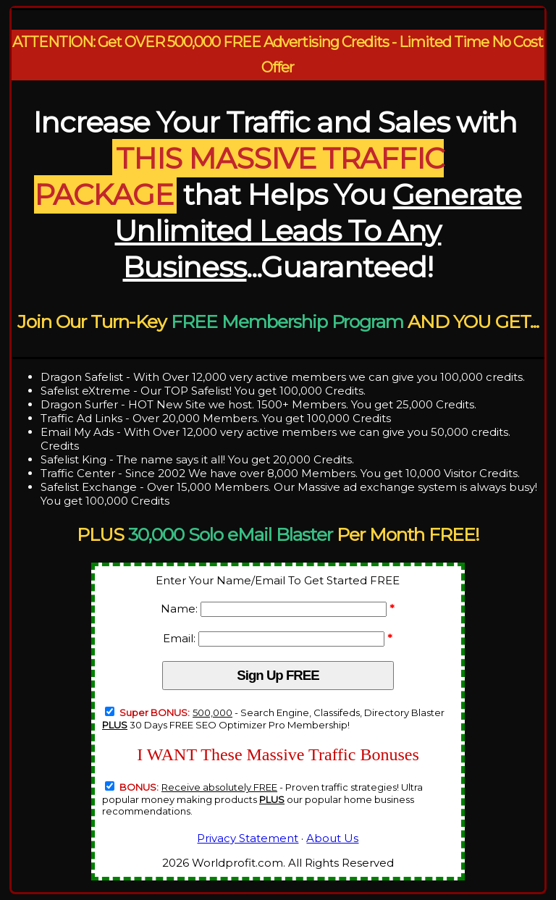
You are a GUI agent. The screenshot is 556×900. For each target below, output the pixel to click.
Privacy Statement (247, 838)
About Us (332, 838)
